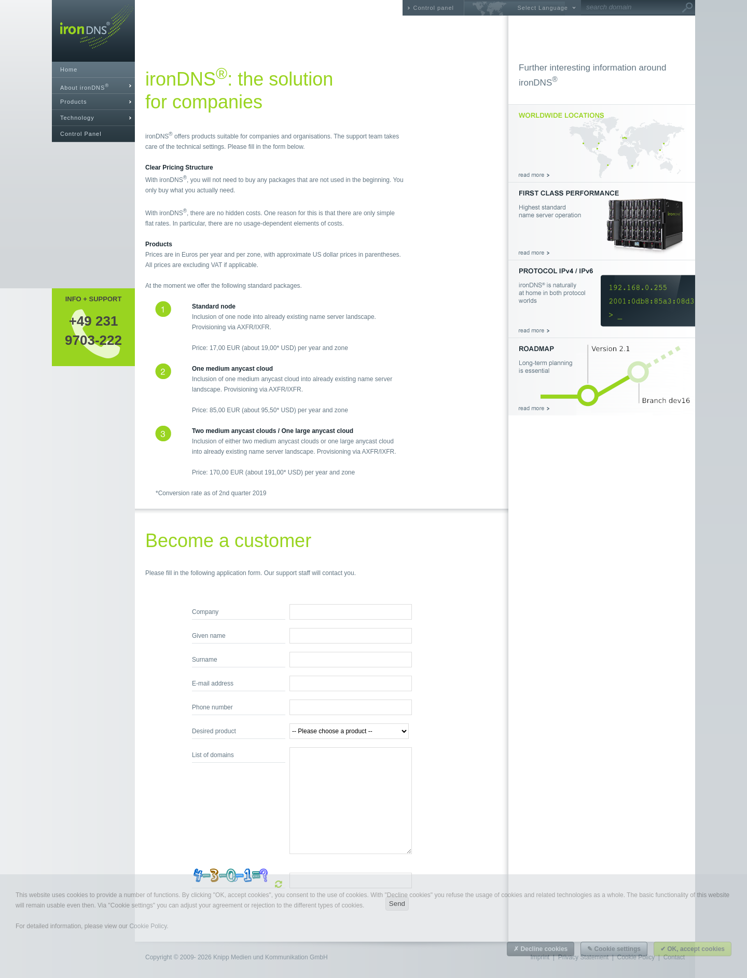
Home (68, 69)
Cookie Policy (148, 926)
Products (73, 102)
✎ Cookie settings (614, 949)
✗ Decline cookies (541, 949)
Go (687, 8)
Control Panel (81, 134)
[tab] (93, 86)
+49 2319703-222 (93, 330)
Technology (77, 118)
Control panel (433, 8)
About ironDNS (84, 87)
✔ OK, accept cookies (692, 949)
